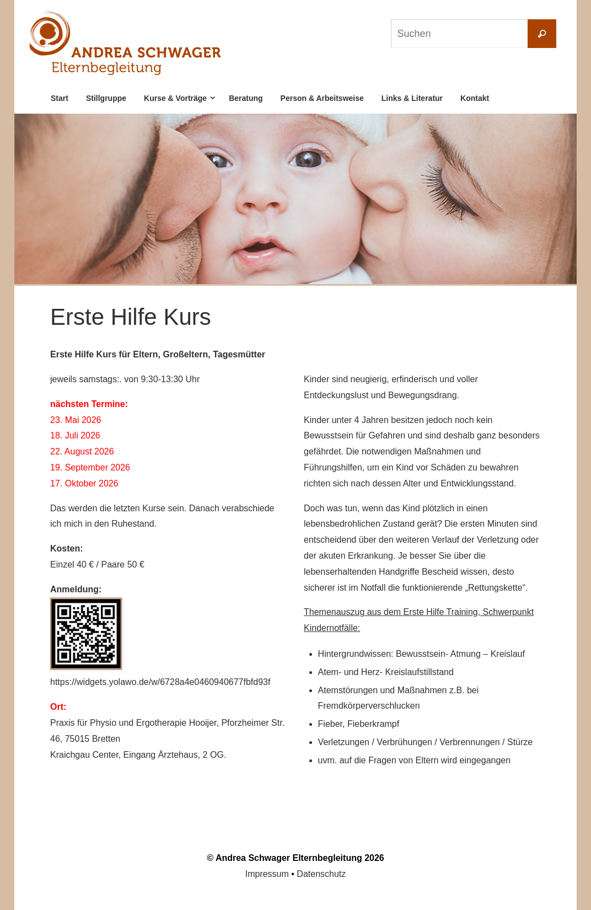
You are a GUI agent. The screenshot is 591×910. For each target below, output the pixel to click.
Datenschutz (321, 874)
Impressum (267, 874)
